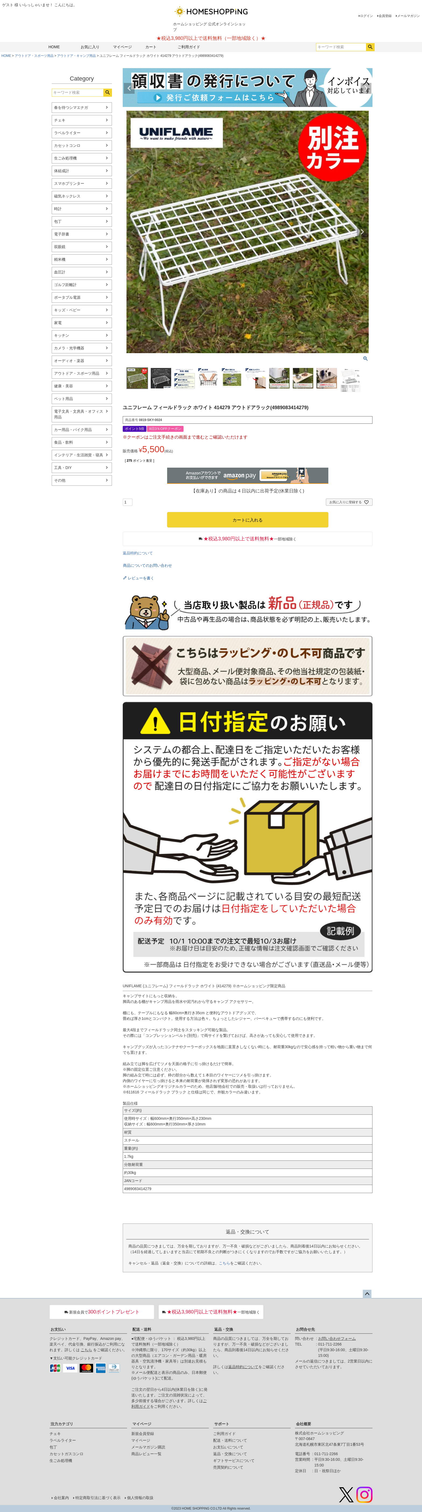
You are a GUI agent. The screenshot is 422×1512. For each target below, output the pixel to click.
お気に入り (90, 47)
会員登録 (385, 16)
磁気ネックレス (67, 196)
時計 (58, 209)
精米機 (59, 259)
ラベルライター (67, 133)
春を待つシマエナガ (71, 107)
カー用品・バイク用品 (73, 429)
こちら (224, 1263)
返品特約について (138, 553)
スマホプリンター (69, 183)
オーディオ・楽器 (69, 361)
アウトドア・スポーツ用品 (34, 56)
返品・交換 (223, 1329)
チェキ (59, 120)
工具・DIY (63, 467)
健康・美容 (63, 386)
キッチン (61, 335)
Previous (129, 88)
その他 (59, 480)
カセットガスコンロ (66, 1454)
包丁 (58, 221)
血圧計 (59, 272)
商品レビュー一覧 (146, 1454)
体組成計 (61, 171)
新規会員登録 (142, 1433)
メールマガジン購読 (148, 1447)
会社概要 (303, 1424)
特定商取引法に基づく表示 (98, 1498)
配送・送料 (141, 1329)
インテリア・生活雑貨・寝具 (78, 455)
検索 (370, 47)
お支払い (58, 1329)
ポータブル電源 (67, 297)
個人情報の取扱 (140, 1498)
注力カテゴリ (62, 1424)
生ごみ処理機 (65, 158)
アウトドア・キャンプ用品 (76, 56)
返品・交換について (230, 1454)
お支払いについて (228, 1447)
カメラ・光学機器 (69, 348)
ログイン (366, 16)
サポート (221, 1424)
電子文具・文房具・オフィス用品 (78, 414)
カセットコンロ (67, 145)
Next (366, 88)
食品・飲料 (63, 442)
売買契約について (228, 1467)
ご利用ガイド (189, 47)
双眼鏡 (59, 247)
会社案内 (61, 1498)
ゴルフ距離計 (65, 285)
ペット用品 (63, 399)
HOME (54, 47)
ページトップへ (367, 1294)
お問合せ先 (305, 1329)
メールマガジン (408, 16)
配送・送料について (230, 1440)
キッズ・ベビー (67, 310)
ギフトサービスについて (234, 1460)
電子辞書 (61, 234)
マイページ (122, 47)
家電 (58, 323)
